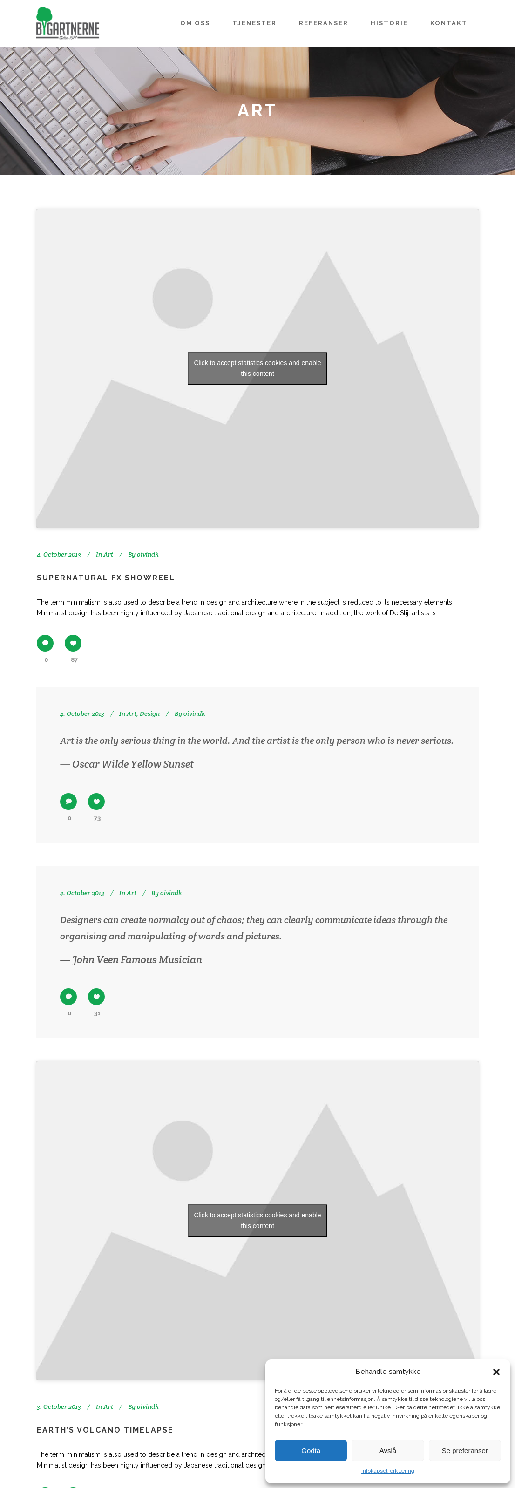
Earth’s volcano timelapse (105, 1430)
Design (150, 713)
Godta (310, 1450)
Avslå (387, 1450)
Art (108, 554)
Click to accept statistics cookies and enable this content (257, 368)
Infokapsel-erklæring (387, 1471)
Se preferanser (465, 1450)
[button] (496, 1372)
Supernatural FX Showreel (106, 577)
